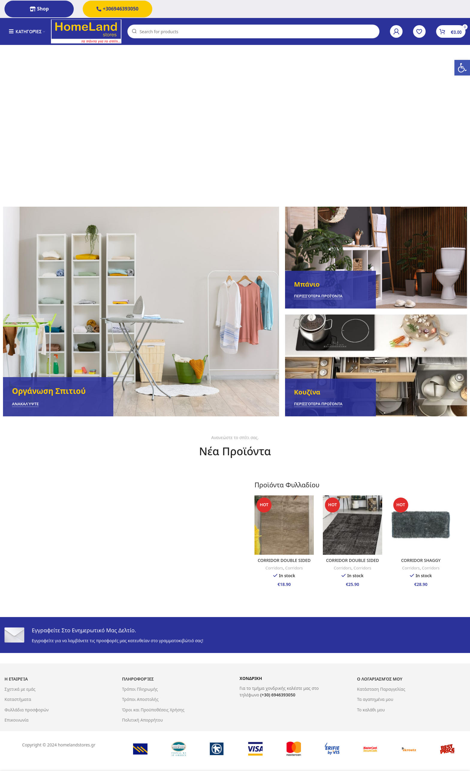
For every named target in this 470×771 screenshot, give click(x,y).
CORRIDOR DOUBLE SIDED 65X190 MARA (352, 563)
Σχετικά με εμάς (19, 689)
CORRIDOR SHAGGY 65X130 (421, 563)
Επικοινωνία (16, 720)
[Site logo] (86, 31)
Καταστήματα (17, 699)
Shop (39, 8)
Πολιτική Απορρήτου (142, 720)
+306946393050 (117, 8)
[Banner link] (141, 311)
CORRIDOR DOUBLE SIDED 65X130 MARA (284, 563)
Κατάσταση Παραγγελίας (381, 689)
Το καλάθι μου (371, 710)
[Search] (253, 31)
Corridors (274, 568)
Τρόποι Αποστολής (140, 699)
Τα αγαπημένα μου (375, 699)
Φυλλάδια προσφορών (26, 710)
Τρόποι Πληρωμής (140, 689)
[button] (462, 67)
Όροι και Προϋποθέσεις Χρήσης (153, 710)
